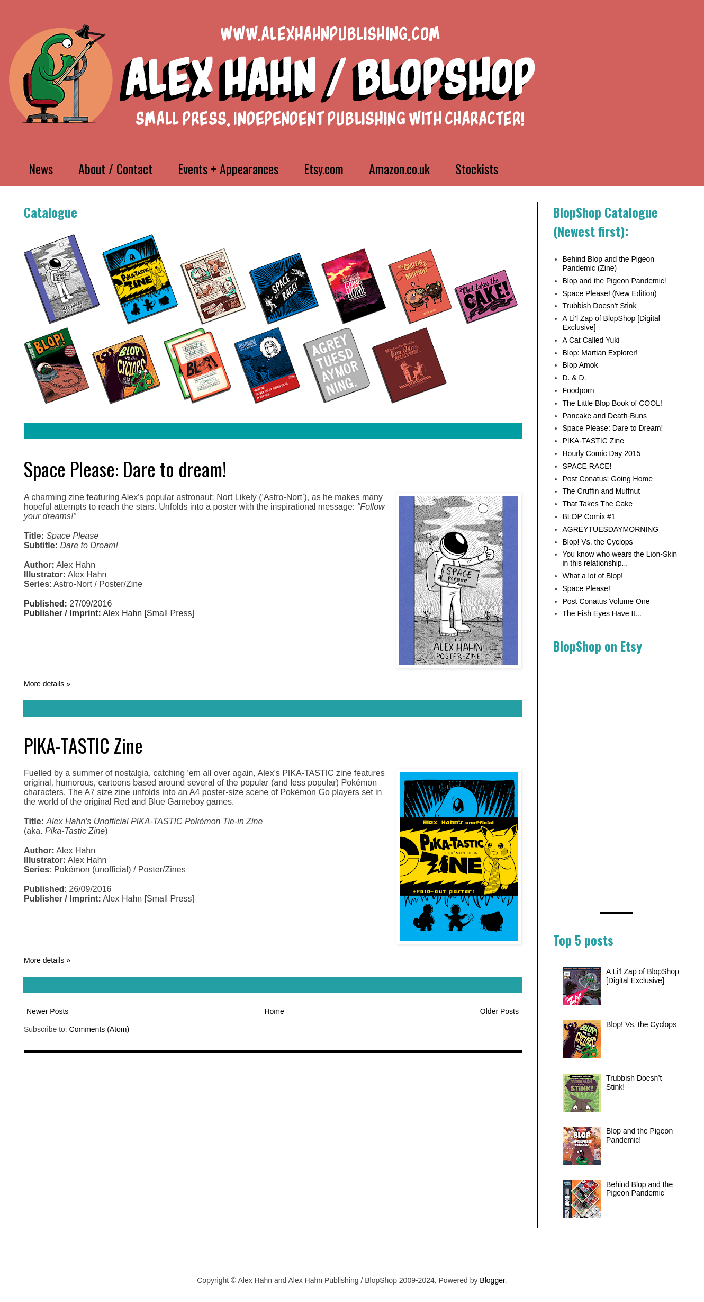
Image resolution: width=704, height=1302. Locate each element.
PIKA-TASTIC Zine (83, 745)
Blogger (492, 1280)
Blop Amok (580, 365)
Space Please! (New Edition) (610, 293)
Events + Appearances (228, 168)
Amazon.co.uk (399, 168)
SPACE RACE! (587, 466)
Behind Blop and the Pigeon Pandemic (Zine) (609, 263)
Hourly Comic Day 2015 (602, 453)
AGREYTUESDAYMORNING (611, 529)
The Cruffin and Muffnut (601, 491)
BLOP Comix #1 (589, 516)
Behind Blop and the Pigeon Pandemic (639, 1189)
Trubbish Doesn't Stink (600, 305)
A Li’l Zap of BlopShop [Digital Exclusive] (642, 976)
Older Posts (499, 1011)
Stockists (476, 168)
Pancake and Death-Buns (605, 416)
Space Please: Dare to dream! (125, 468)
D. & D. (574, 377)
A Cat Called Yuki (591, 340)
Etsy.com (324, 168)
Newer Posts (47, 1011)
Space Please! (586, 588)
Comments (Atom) (99, 1029)
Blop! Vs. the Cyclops (598, 542)
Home (274, 1011)
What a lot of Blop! (593, 576)
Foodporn (578, 390)
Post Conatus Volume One (606, 601)
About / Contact (115, 168)
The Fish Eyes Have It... (602, 613)
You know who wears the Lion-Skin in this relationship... (620, 558)
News (41, 168)
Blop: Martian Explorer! (600, 353)
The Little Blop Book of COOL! (612, 403)
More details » (47, 684)
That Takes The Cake (598, 504)
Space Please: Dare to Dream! (613, 428)
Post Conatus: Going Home (608, 479)
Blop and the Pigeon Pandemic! (614, 281)
